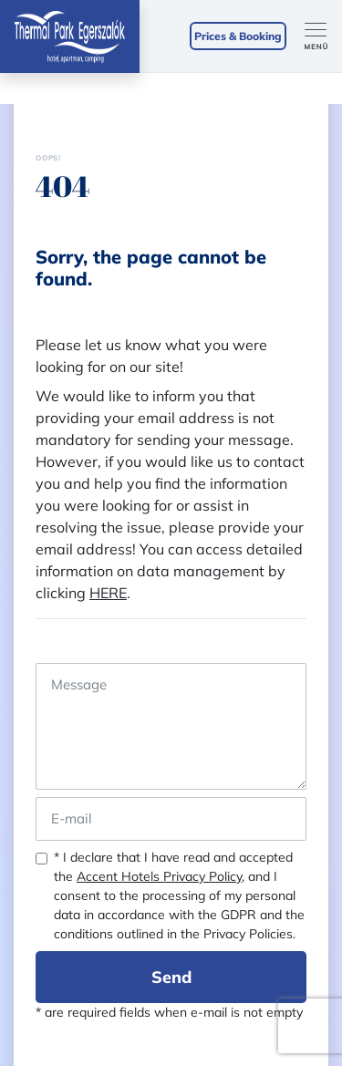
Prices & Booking (238, 36)
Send (171, 977)
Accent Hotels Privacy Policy (159, 876)
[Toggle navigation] (323, 36)
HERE (108, 593)
